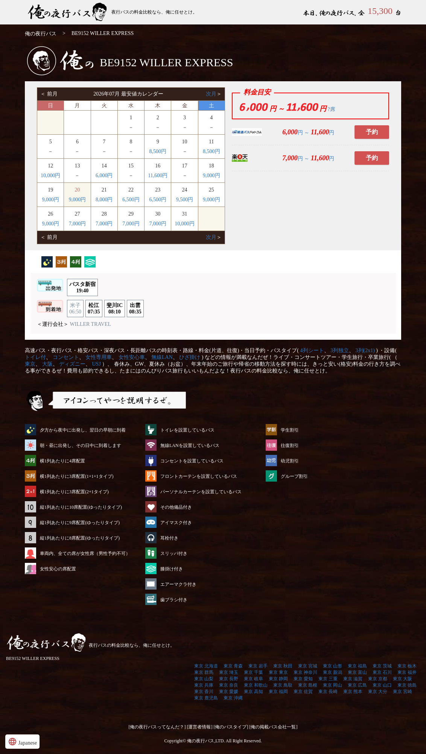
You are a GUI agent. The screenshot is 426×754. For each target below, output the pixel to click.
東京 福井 (407, 672)
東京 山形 (332, 666)
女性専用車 (98, 357)
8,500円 (157, 151)
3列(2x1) (365, 350)
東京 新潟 (332, 672)
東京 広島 (357, 685)
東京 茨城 (382, 666)
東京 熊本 (352, 691)
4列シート (312, 350)
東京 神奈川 (305, 672)
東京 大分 (377, 691)
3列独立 (339, 350)
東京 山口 (382, 685)
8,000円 (104, 199)
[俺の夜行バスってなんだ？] (157, 727)
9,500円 (184, 199)
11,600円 (157, 175)
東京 (30, 364)
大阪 (47, 364)
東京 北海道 (206, 666)
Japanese (22, 741)
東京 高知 (253, 691)
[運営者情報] (200, 727)
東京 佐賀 (303, 691)
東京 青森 (233, 666)
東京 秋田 (282, 666)
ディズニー (72, 364)
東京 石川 (382, 672)
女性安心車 (132, 357)
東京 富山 (357, 672)
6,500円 (131, 199)
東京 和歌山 (256, 685)
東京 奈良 (228, 685)
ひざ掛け (189, 357)
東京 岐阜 (253, 678)
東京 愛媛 (228, 691)
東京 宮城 (307, 666)
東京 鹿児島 (206, 698)
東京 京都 (377, 678)
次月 (211, 94)
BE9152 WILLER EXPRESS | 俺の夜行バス (68, 12)
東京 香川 (203, 691)
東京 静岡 (278, 678)
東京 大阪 (402, 678)
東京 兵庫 (203, 685)
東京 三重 (328, 678)
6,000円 (104, 175)
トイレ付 (35, 357)
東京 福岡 (278, 691)
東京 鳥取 (282, 685)
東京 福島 (357, 666)
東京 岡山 (332, 685)
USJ (96, 364)
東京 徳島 (407, 685)
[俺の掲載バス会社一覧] (274, 727)
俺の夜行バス (40, 33)
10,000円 (51, 175)
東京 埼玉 (228, 672)
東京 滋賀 (352, 678)
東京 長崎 (328, 691)
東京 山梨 (203, 678)
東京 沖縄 (233, 698)
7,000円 (77, 224)
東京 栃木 (407, 666)
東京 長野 (228, 678)
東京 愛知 (303, 678)
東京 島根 (307, 685)
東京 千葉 (253, 672)
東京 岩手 (258, 666)
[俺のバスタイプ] (231, 727)
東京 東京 (278, 672)
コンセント (66, 357)
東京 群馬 (203, 672)
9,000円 (211, 175)
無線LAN (162, 357)
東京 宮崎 (402, 691)
